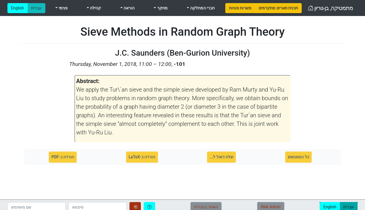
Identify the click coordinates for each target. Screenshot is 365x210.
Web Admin (271, 207)
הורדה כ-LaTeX (142, 157)
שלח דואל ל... (221, 157)
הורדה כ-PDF (62, 157)
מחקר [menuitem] (161, 8)
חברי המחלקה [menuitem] (202, 8)
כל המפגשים (298, 157)
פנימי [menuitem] (62, 8)
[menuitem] (240, 8)
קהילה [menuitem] (95, 8)
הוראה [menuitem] (129, 8)
